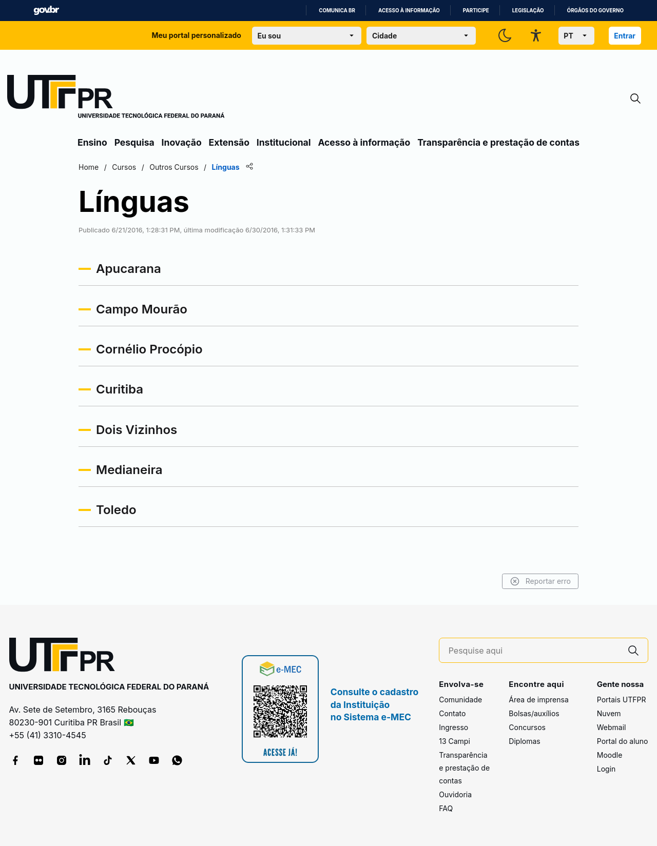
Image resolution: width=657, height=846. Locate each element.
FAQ (446, 808)
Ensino (92, 142)
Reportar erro (540, 581)
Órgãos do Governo (595, 10)
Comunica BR (337, 10)
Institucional (284, 142)
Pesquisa (134, 142)
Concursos (527, 727)
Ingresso (453, 727)
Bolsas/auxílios (534, 713)
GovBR (46, 10)
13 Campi (454, 741)
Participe (476, 10)
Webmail (611, 727)
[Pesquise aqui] (534, 650)
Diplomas (524, 741)
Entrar (624, 35)
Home (89, 167)
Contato (452, 713)
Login (606, 768)
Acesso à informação (409, 10)
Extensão (229, 142)
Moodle (610, 755)
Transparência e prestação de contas (498, 142)
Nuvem (609, 713)
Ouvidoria (455, 794)
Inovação (182, 142)
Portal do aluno (622, 741)
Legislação (528, 10)
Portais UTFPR (621, 699)
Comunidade (460, 699)
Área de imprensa (538, 699)
